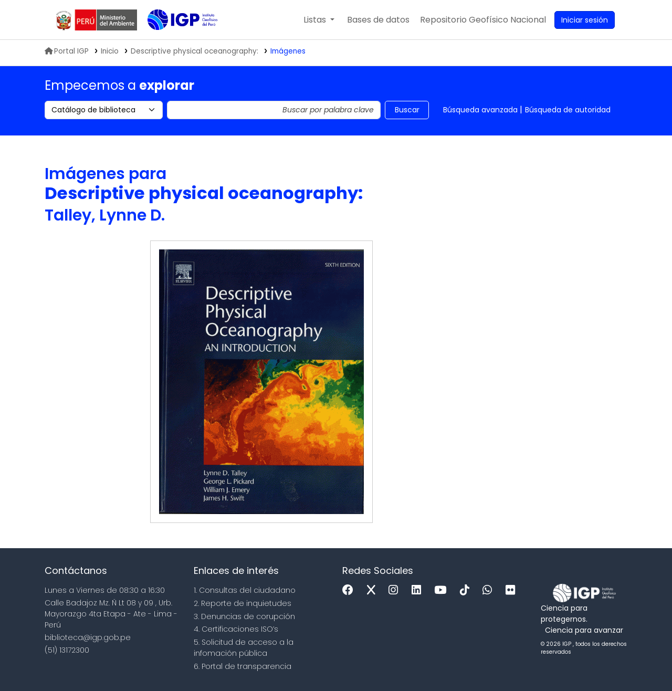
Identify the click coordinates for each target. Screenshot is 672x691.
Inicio (110, 51)
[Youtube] (443, 590)
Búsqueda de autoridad (568, 109)
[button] (319, 20)
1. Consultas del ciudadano (245, 590)
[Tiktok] (467, 590)
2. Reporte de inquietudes (242, 603)
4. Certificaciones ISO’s (236, 629)
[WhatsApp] (489, 590)
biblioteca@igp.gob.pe (88, 637)
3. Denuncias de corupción (244, 616)
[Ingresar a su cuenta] (584, 20)
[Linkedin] (419, 590)
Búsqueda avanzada (480, 109)
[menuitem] (483, 20)
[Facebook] (350, 590)
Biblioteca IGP (174, 40)
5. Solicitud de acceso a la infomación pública (243, 647)
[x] (374, 590)
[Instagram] (395, 590)
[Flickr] (513, 590)
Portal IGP (67, 51)
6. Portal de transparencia (242, 666)
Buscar (407, 109)
